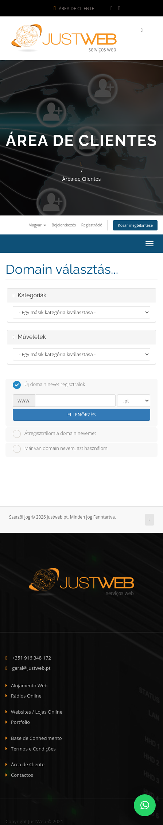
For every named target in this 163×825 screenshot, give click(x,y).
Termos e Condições (33, 747)
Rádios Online (26, 694)
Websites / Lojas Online (36, 710)
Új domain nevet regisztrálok (49, 383)
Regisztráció (91, 223)
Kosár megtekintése (135, 223)
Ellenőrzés (81, 413)
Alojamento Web (29, 684)
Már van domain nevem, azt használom (60, 447)
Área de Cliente (74, 8)
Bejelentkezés (63, 223)
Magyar (37, 223)
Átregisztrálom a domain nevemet (54, 432)
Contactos (22, 773)
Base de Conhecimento (36, 736)
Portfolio (20, 720)
